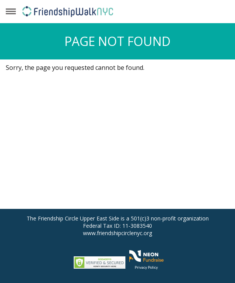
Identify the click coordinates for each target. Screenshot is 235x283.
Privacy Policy (146, 267)
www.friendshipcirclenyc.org (117, 233)
